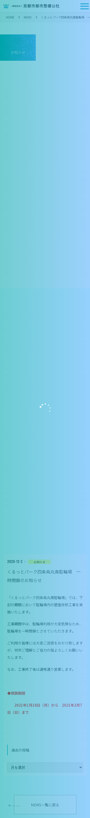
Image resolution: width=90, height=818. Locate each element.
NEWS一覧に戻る (45, 804)
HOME (10, 17)
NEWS (27, 17)
